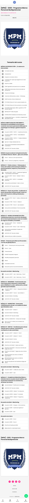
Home (14, 485)
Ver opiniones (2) (12, 12)
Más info (14, 17)
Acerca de (14, 488)
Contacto (14, 492)
